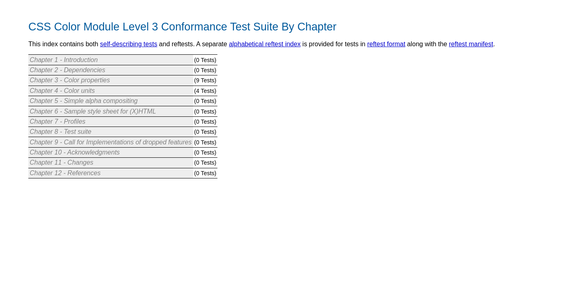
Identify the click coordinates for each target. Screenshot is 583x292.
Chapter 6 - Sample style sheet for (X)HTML (93, 111)
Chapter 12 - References (65, 173)
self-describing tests (128, 44)
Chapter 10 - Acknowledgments (75, 152)
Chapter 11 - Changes (61, 162)
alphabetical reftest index (264, 44)
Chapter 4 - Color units (62, 90)
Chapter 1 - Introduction (64, 59)
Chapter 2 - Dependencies (67, 70)
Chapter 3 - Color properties (70, 80)
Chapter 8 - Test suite (60, 131)
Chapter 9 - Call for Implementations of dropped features (110, 142)
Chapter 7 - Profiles (57, 121)
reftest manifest (471, 44)
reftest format (386, 44)
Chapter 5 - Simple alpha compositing (84, 100)
